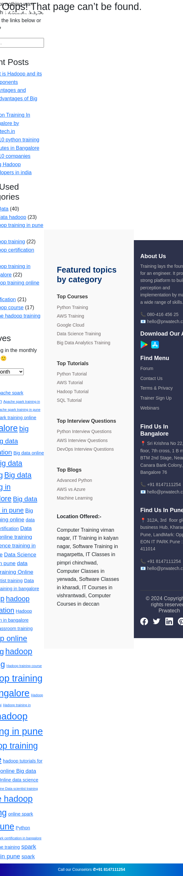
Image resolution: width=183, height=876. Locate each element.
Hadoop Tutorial (73, 391)
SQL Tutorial (69, 400)
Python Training (72, 307)
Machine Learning (74, 498)
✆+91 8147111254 (109, 869)
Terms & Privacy (156, 388)
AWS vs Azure (71, 489)
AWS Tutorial (70, 382)
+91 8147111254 (164, 484)
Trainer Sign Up (156, 398)
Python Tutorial (72, 373)
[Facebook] (144, 621)
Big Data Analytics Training (83, 342)
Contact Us (151, 378)
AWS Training (70, 316)
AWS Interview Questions (82, 440)
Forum (146, 368)
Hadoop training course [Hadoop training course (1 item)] (24, 666)
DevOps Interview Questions (85, 449)
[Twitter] (157, 621)
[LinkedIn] (169, 621)
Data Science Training (79, 333)
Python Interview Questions (84, 431)
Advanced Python (74, 480)
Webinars (149, 408)
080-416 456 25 (163, 314)
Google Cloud (70, 325)
